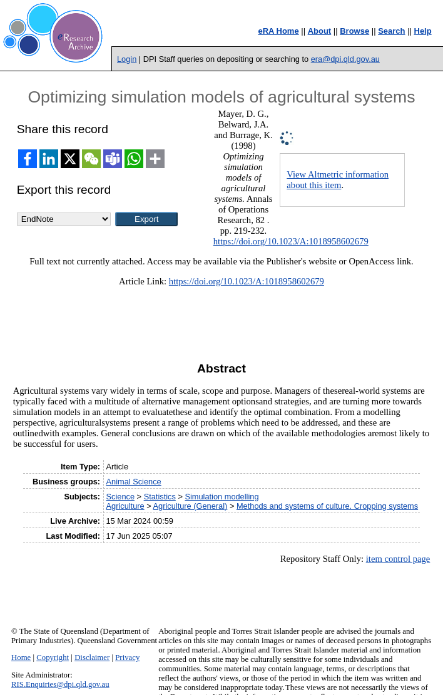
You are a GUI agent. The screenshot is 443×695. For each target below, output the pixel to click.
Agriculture (125, 506)
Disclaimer (91, 657)
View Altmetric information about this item (338, 179)
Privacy (127, 657)
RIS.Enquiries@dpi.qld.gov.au (60, 684)
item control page (398, 559)
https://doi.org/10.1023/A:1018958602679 (291, 241)
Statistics (160, 496)
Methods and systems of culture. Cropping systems (327, 506)
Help (423, 31)
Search (391, 31)
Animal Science (133, 481)
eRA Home (278, 31)
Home (21, 657)
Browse (354, 31)
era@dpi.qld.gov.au (345, 59)
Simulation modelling (221, 496)
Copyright (52, 657)
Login (126, 59)
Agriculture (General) (190, 506)
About (320, 31)
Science (120, 496)
